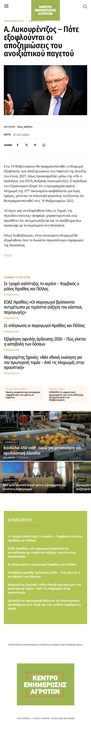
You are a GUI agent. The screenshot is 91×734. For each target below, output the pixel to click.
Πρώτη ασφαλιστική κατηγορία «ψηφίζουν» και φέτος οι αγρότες (23, 395)
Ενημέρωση (11, 294)
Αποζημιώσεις (14, 21)
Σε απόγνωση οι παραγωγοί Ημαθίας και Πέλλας (44, 325)
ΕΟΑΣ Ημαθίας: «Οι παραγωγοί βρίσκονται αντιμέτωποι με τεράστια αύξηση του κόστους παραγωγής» (43, 307)
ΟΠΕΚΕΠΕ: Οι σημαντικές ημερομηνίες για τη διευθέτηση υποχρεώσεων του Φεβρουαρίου (66, 396)
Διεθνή (81, 480)
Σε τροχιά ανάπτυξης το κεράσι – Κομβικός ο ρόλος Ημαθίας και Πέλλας (41, 286)
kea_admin (24, 126)
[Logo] (45, 684)
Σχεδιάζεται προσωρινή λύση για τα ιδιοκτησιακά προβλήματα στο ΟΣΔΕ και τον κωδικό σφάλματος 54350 (44, 605)
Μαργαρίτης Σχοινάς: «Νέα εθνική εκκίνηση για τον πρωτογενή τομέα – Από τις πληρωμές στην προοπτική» (44, 362)
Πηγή (7, 255)
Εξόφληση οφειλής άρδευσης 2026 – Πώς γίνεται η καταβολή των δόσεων (45, 341)
